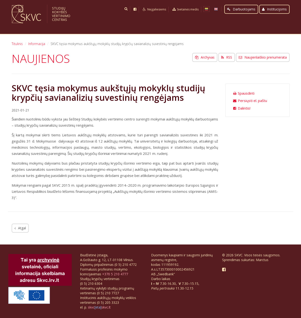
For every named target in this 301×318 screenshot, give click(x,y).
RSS (226, 57)
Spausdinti (244, 93)
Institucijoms (274, 9)
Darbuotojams (241, 9)
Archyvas (205, 57)
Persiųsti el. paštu (250, 100)
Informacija (36, 43)
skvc (91, 307)
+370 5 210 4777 (115, 274)
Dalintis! (242, 108)
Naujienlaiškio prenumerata (263, 57)
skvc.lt (106, 307)
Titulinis (17, 43)
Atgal (20, 228)
